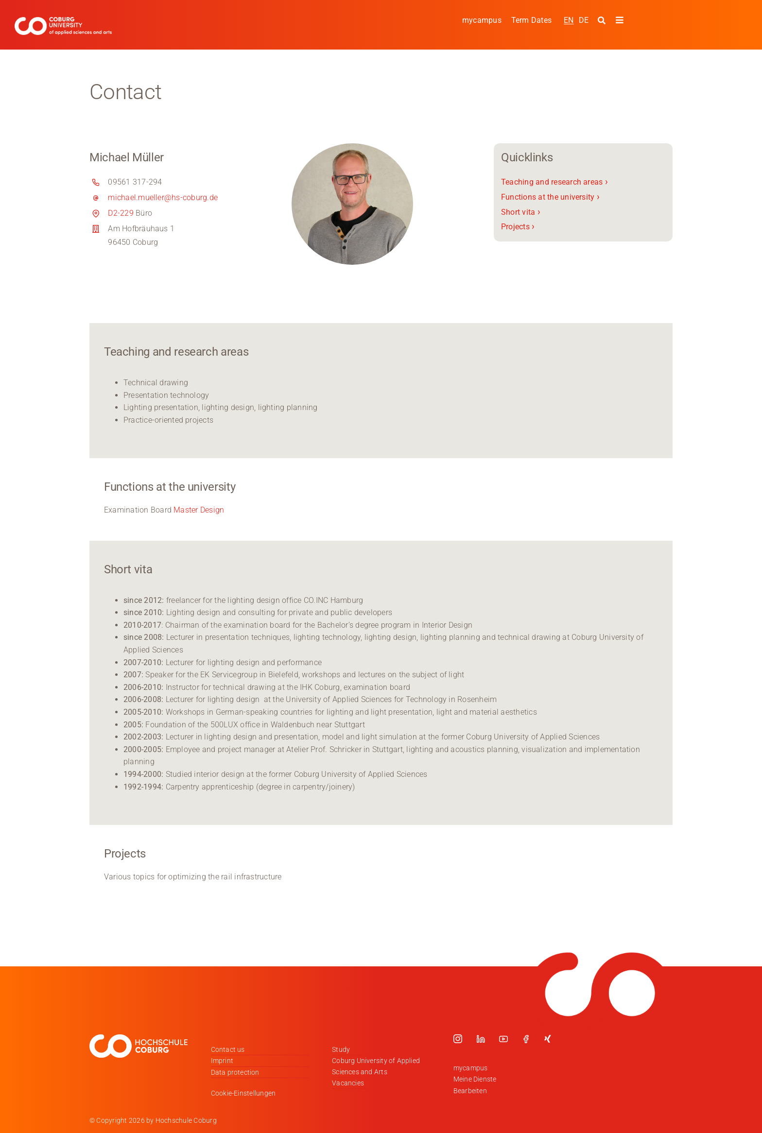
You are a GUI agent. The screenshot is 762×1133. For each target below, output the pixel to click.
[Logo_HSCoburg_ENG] (63, 20)
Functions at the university (550, 197)
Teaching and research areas (554, 182)
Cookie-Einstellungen (243, 1093)
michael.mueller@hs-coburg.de (163, 197)
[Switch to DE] (583, 20)
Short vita (520, 211)
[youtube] (503, 1038)
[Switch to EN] (568, 20)
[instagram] (457, 1038)
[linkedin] (480, 1038)
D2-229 (120, 213)
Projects (518, 226)
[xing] (547, 1038)
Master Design (198, 510)
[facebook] (525, 1038)
